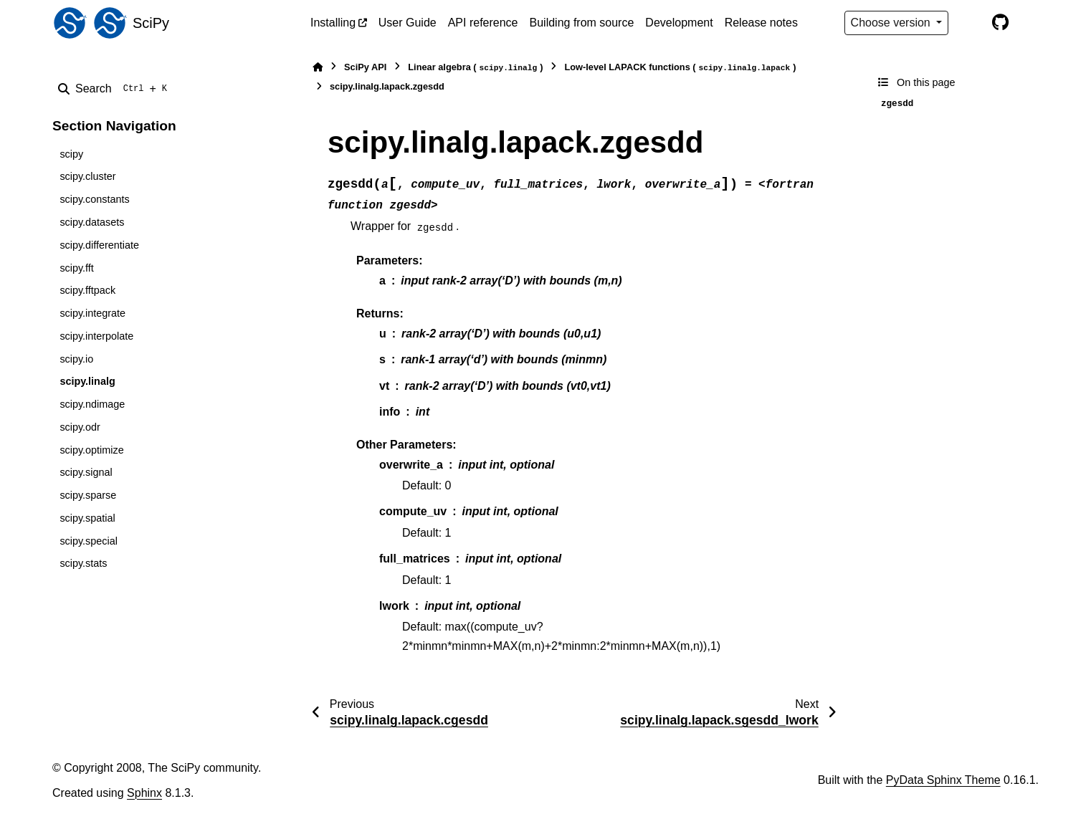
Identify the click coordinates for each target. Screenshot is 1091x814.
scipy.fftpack (87, 290)
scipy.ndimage (92, 404)
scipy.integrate (92, 313)
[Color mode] (969, 23)
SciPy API (365, 67)
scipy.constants (94, 199)
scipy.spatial (87, 518)
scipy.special (88, 541)
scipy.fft (76, 268)
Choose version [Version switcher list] (892, 22)
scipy (71, 154)
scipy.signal (85, 472)
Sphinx (144, 793)
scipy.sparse (87, 495)
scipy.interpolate (96, 336)
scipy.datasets (91, 222)
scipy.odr (79, 427)
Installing (333, 22)
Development (679, 22)
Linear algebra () (475, 68)
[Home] (318, 67)
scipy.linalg (87, 381)
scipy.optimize (91, 450)
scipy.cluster (87, 176)
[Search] (115, 89)
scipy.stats (83, 563)
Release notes (761, 22)
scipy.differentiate (99, 245)
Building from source (582, 22)
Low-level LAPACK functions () (680, 68)
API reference (483, 22)
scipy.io (76, 359)
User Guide (407, 22)
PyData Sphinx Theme (943, 780)
